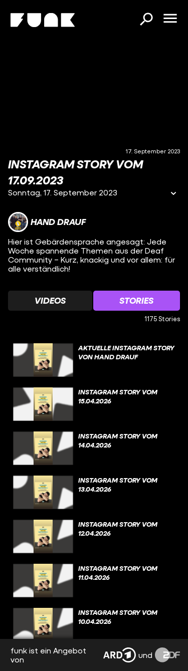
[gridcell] (94, 360)
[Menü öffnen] (170, 19)
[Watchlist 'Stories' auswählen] (136, 301)
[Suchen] (146, 20)
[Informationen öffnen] (173, 194)
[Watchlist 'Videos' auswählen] (50, 301)
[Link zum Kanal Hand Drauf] (47, 222)
